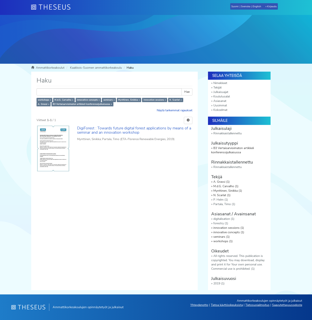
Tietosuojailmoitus (257, 305)
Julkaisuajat (220, 92)
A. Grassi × (43, 104)
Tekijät (217, 87)
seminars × (109, 99)
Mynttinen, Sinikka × (129, 99)
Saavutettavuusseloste (287, 305)
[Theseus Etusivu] (52, 7)
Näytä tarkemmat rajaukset (174, 110)
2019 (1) (218, 283)
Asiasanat (219, 101)
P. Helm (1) (220, 200)
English (257, 6)
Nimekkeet (220, 83)
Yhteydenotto (199, 305)
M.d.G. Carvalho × (63, 99)
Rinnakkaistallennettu (227, 133)
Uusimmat (220, 105)
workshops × (44, 99)
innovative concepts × (88, 99)
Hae (187, 92)
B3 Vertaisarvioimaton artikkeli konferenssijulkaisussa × (82, 104)
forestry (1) (220, 223)
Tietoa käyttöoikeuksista (227, 305)
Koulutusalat (221, 96)
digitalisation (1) (223, 219)
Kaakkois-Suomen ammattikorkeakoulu (96, 68)
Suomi (235, 6)
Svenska (245, 6)
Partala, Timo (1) (224, 204)
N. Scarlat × (175, 99)
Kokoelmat (220, 110)
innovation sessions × (155, 99)
